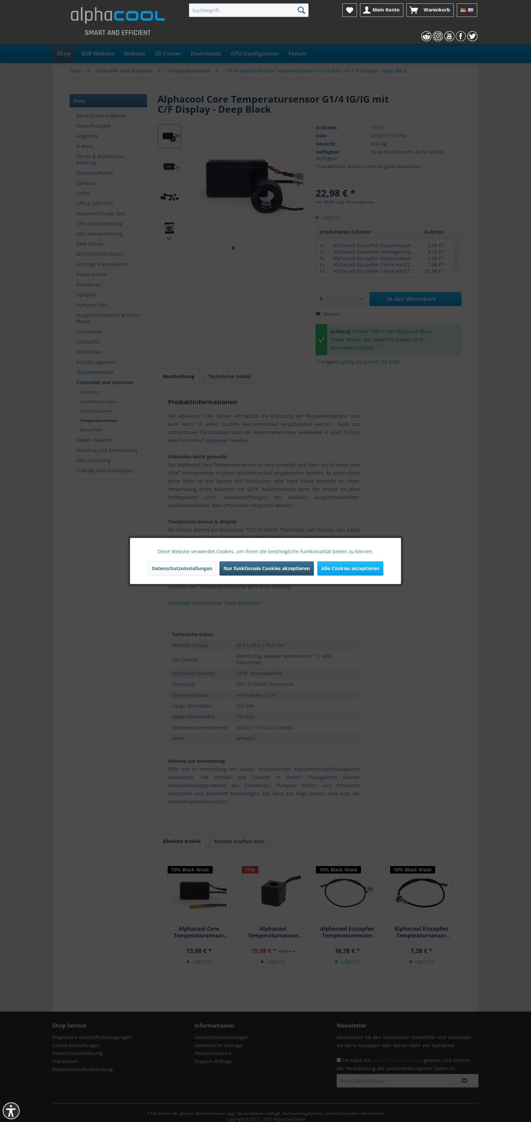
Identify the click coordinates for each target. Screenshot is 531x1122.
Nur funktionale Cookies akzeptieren (267, 568)
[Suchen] (301, 10)
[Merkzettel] (349, 10)
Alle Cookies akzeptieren (350, 568)
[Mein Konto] (381, 10)
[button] (11, 1111)
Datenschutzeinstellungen (182, 568)
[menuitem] (249, 10)
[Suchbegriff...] (249, 10)
